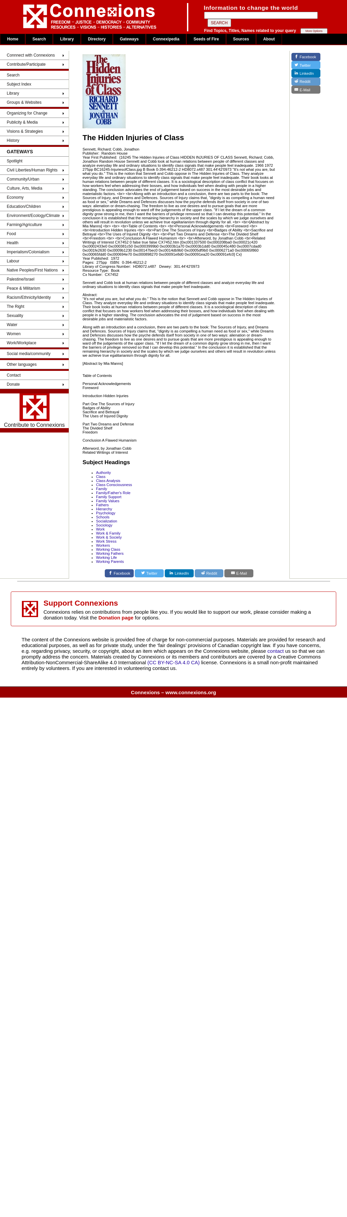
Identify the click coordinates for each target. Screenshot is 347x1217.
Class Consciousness (114, 485)
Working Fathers (110, 553)
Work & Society (109, 537)
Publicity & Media (22, 122)
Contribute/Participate (26, 64)
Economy (15, 197)
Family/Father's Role (113, 493)
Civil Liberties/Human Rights (32, 170)
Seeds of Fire (206, 39)
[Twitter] (149, 573)
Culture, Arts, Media (24, 188)
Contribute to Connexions (34, 410)
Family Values (107, 501)
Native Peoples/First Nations (32, 270)
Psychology (105, 513)
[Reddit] (209, 573)
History (13, 140)
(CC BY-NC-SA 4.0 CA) (174, 662)
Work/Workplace (21, 343)
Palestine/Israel (20, 279)
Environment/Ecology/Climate (33, 215)
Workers (103, 545)
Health (13, 243)
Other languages (22, 364)
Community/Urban (23, 179)
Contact (14, 375)
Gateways (129, 39)
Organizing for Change (27, 113)
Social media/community (29, 353)
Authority (103, 473)
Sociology (104, 525)
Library (67, 39)
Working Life (106, 557)
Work (100, 529)
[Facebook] (119, 573)
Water (12, 324)
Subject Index (19, 84)
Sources (241, 39)
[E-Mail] (238, 573)
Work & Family (108, 533)
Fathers (102, 505)
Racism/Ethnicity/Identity (29, 297)
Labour (13, 261)
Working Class (108, 549)
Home (12, 39)
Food (11, 233)
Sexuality (15, 315)
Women (14, 333)
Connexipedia (166, 39)
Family (101, 489)
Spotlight (15, 161)
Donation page (115, 617)
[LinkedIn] (179, 573)
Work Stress (106, 541)
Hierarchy (104, 509)
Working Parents (110, 561)
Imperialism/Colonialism (28, 252)
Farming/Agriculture (24, 224)
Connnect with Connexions (31, 55)
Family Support (108, 497)
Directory (97, 39)
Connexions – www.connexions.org (173, 692)
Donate (13, 384)
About (269, 39)
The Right (15, 306)
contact (276, 651)
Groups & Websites (24, 102)
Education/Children (24, 206)
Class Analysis (108, 481)
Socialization (106, 521)
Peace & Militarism (23, 288)
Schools (102, 517)
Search (39, 39)
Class (100, 477)
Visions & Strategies (25, 131)
